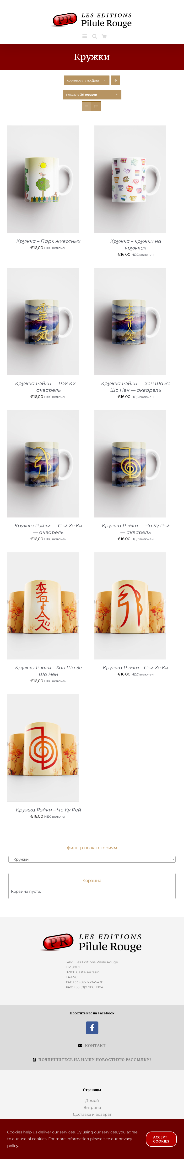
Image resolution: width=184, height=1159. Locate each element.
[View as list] (96, 106)
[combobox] (92, 859)
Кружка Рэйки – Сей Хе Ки (135, 667)
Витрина (92, 1107)
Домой (92, 1100)
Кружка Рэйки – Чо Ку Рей (48, 810)
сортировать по (83, 80)
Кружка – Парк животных (48, 241)
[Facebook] (92, 1027)
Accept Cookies (161, 1139)
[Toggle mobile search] (94, 36)
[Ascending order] (115, 80)
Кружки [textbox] (20, 859)
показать (81, 94)
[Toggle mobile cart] (104, 36)
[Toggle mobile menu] (84, 36)
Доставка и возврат (92, 1114)
